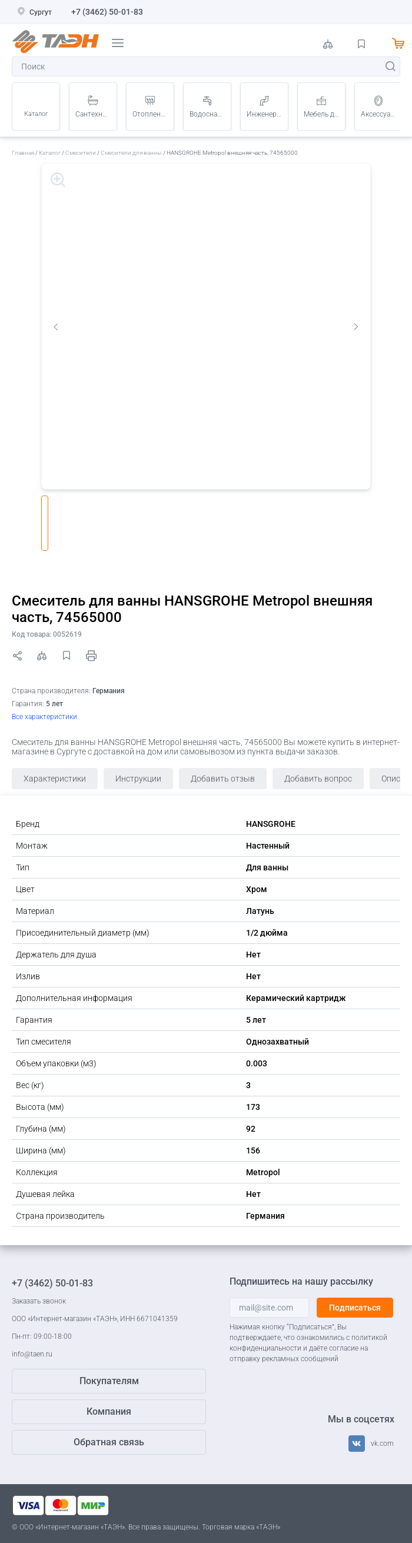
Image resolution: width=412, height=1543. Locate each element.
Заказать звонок (39, 1301)
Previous (56, 326)
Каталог (36, 114)
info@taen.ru (32, 1354)
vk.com (382, 1443)
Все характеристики (44, 717)
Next (356, 326)
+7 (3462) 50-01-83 (107, 11)
